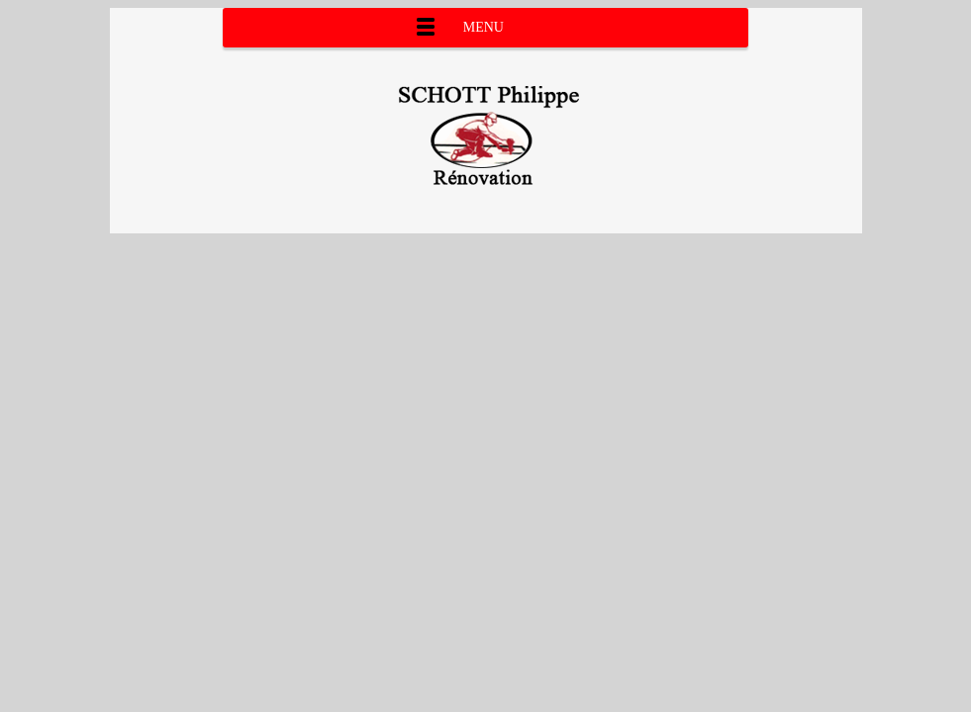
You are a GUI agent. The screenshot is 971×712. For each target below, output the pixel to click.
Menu (483, 27)
